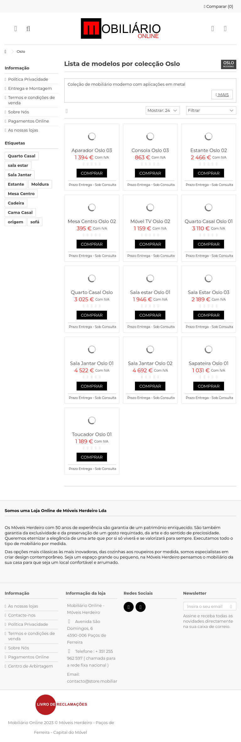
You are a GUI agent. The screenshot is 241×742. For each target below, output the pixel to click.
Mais (222, 94)
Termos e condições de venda (31, 100)
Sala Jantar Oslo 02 (150, 363)
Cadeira (16, 202)
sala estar (18, 165)
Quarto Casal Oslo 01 (209, 221)
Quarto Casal (21, 155)
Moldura (40, 184)
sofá (34, 221)
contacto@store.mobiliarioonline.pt (103, 681)
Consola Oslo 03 (150, 150)
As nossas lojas (23, 130)
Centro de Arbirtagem (30, 665)
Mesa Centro (21, 193)
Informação (17, 67)
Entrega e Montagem (30, 88)
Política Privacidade (28, 79)
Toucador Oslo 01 (92, 434)
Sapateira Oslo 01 (209, 363)
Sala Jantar (19, 174)
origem (15, 221)
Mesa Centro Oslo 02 (92, 221)
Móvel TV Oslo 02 (150, 221)
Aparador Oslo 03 (92, 150)
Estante (16, 184)
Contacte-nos (21, 615)
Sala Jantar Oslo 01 (92, 363)
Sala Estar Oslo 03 (208, 292)
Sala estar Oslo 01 (150, 292)
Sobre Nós (18, 111)
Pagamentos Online (28, 120)
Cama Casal (20, 212)
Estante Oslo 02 (208, 150)
